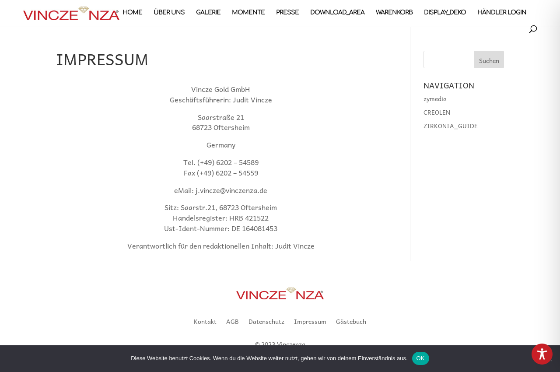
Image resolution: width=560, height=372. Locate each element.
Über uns (169, 13)
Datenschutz (266, 322)
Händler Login (501, 13)
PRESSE (287, 13)
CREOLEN (437, 112)
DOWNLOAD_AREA (337, 13)
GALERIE (208, 13)
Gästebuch (351, 322)
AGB (232, 322)
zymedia (435, 98)
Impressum (310, 322)
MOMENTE (248, 13)
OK (420, 358)
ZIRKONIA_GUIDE (451, 125)
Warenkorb (394, 13)
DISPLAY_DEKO (445, 13)
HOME (132, 13)
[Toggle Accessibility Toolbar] (542, 354)
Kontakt (205, 322)
